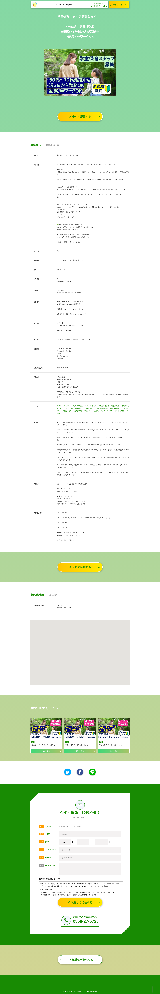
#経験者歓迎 (115, 406)
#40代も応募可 (115, 408)
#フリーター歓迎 (106, 411)
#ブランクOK (64, 408)
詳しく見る (46, 751)
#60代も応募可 (67, 411)
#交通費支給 (78, 411)
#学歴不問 (87, 411)
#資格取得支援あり (77, 408)
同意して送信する (80, 902)
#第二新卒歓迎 (119, 411)
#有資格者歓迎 (104, 406)
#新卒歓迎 (96, 411)
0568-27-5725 (99, 6)
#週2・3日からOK (91, 406)
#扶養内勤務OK (102, 408)
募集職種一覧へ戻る (81, 959)
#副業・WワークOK (63, 406)
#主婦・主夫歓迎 (77, 406)
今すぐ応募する (117, 5)
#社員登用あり (90, 408)
